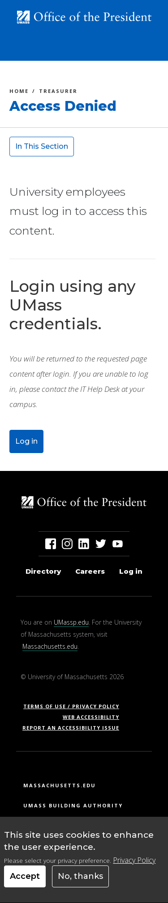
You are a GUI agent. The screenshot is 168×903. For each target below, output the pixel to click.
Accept (25, 883)
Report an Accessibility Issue (74, 728)
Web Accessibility (91, 717)
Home (19, 92)
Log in (26, 441)
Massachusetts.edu (50, 646)
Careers (90, 571)
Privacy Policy (134, 867)
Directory (43, 571)
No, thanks (80, 883)
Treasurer (58, 92)
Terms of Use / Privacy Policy (74, 706)
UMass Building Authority (73, 805)
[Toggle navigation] (148, 50)
